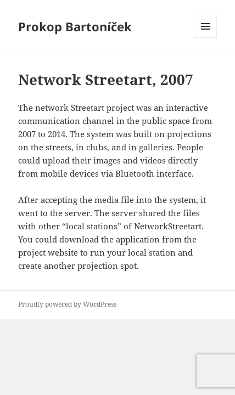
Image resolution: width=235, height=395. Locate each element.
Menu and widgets (205, 37)
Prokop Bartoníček (75, 26)
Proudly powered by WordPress (67, 304)
